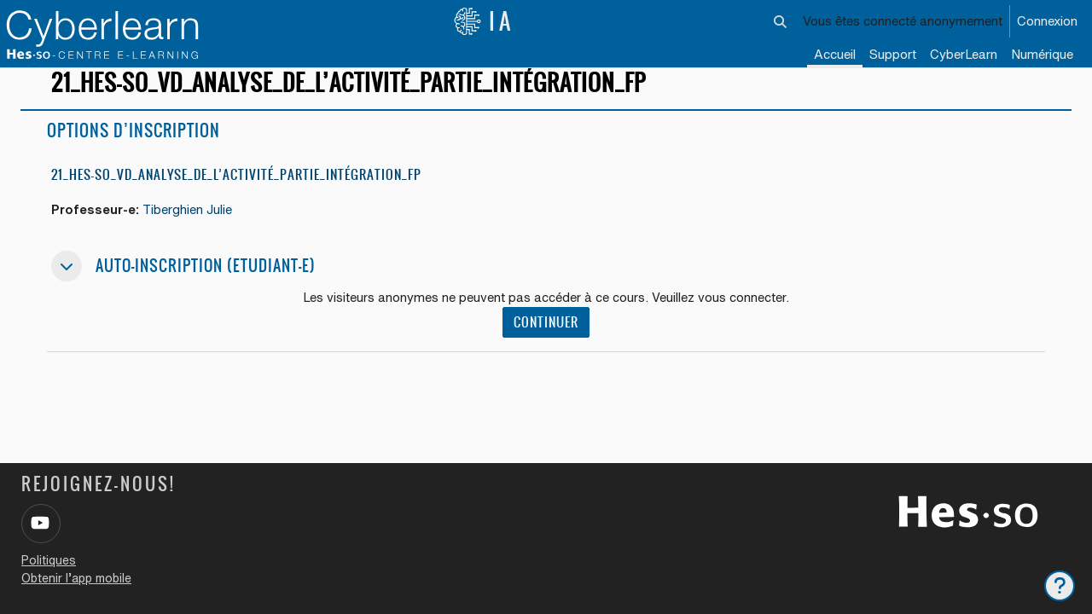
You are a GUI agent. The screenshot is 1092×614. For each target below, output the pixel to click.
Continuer (546, 338)
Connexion (1047, 20)
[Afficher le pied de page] (1059, 586)
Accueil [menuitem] (835, 54)
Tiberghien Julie (190, 224)
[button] (781, 21)
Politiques (48, 560)
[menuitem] (963, 55)
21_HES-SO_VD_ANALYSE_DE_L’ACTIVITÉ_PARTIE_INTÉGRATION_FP (236, 190)
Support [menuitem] (892, 54)
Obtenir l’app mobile (76, 578)
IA (483, 21)
